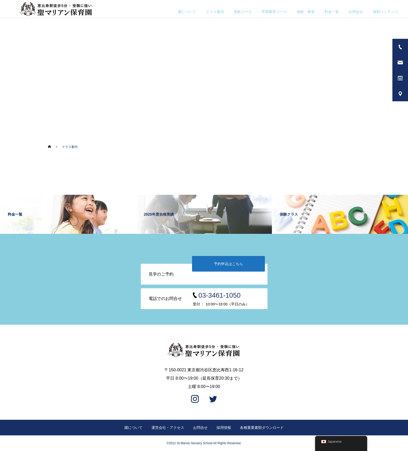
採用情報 (223, 427)
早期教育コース (274, 12)
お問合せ (356, 12)
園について (187, 12)
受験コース (243, 12)
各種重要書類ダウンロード (262, 427)
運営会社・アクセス (167, 427)
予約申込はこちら (228, 264)
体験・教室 (306, 12)
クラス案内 (215, 12)
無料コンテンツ (385, 12)
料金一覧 (331, 12)
